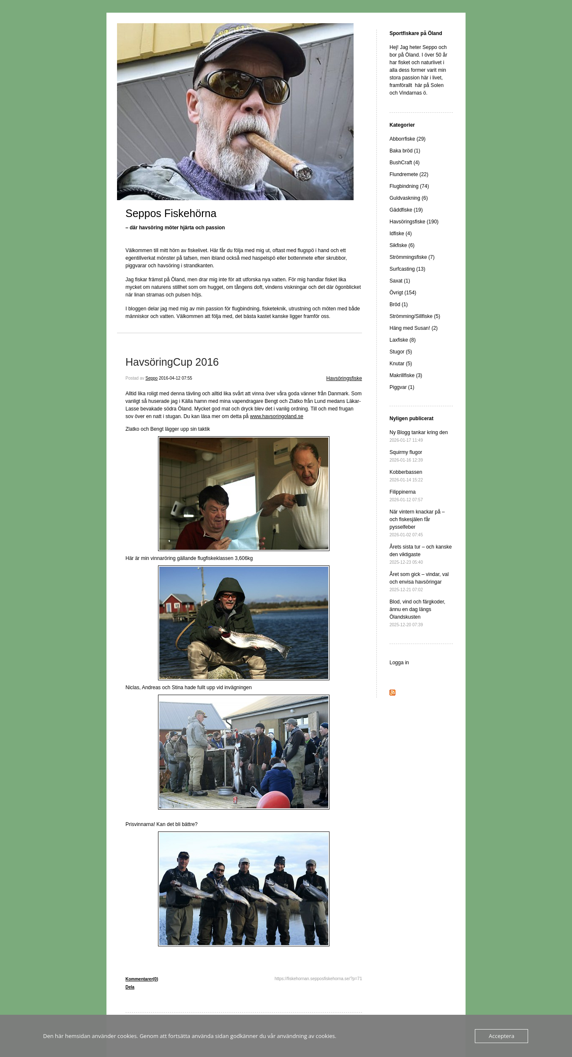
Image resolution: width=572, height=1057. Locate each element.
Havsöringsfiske (344, 378)
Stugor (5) (401, 352)
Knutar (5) (401, 364)
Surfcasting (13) (407, 269)
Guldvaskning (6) (409, 198)
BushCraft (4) (404, 163)
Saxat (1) (400, 281)
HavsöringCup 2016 (172, 362)
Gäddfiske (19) (406, 210)
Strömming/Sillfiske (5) (415, 316)
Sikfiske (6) (402, 245)
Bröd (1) (399, 304)
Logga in (399, 663)
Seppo (151, 378)
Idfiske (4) (401, 233)
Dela (129, 987)
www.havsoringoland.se (276, 416)
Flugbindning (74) (409, 186)
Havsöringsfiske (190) (414, 222)
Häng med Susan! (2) (414, 328)
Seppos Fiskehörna (170, 213)
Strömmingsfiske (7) (412, 257)
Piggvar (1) (402, 387)
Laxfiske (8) (403, 340)
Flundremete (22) (409, 174)
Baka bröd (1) (405, 151)
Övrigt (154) (403, 293)
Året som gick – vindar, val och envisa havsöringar (419, 581)
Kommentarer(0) (141, 979)
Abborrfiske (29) (407, 139)
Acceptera (501, 1036)
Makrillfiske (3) (406, 375)
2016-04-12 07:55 (175, 378)
